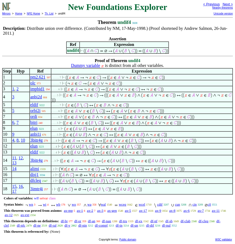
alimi (34, 168)
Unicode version (223, 13)
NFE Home (33, 13)
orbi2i (35, 110)
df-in (119, 225)
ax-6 (186, 211)
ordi (33, 116)
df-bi (64, 221)
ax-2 (90, 211)
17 (14, 191)
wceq (122, 204)
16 (21, 186)
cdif (159, 204)
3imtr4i (36, 188)
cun (177, 204)
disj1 (34, 174)
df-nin (82, 225)
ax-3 (100, 211)
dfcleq (35, 180)
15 (14, 186)
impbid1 (37, 89)
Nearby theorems (222, 7)
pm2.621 (37, 77)
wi (44, 204)
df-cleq (203, 221)
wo (74, 204)
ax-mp (68, 211)
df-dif (150, 225)
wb (58, 204)
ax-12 (9, 215)
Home (18, 13)
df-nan (106, 221)
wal (103, 204)
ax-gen (112, 211)
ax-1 (80, 211)
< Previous (211, 4)
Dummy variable (85, 65)
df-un (134, 225)
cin (195, 204)
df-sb (169, 221)
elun (34, 128)
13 (14, 162)
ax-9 (158, 211)
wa (89, 204)
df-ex (138, 221)
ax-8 (172, 211)
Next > (228, 4)
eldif (34, 104)
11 (14, 158)
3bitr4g (36, 140)
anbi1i (35, 134)
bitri (33, 122)
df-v (67, 225)
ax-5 (128, 211)
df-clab (186, 221)
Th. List (49, 13)
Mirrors (6, 13)
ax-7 (201, 211)
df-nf (153, 221)
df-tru (123, 221)
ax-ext (25, 215)
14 (14, 168)
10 (23, 140)
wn (31, 204)
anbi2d (36, 97)
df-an (91, 221)
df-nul (166, 225)
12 (21, 158)
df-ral (52, 225)
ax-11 (216, 211)
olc (32, 83)
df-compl (101, 225)
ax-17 (143, 211)
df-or (77, 221)
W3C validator (223, 239)
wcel (141, 204)
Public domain (127, 239)
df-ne (37, 225)
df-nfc (21, 225)
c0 (209, 204)
